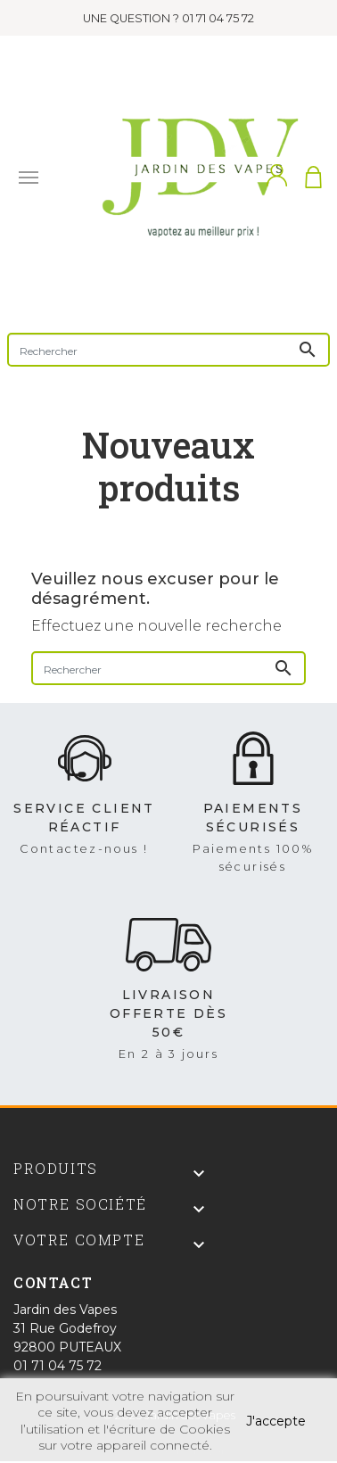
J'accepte (276, 1421)
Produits (55, 1168)
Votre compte (78, 1239)
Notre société (80, 1203)
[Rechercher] (168, 350)
